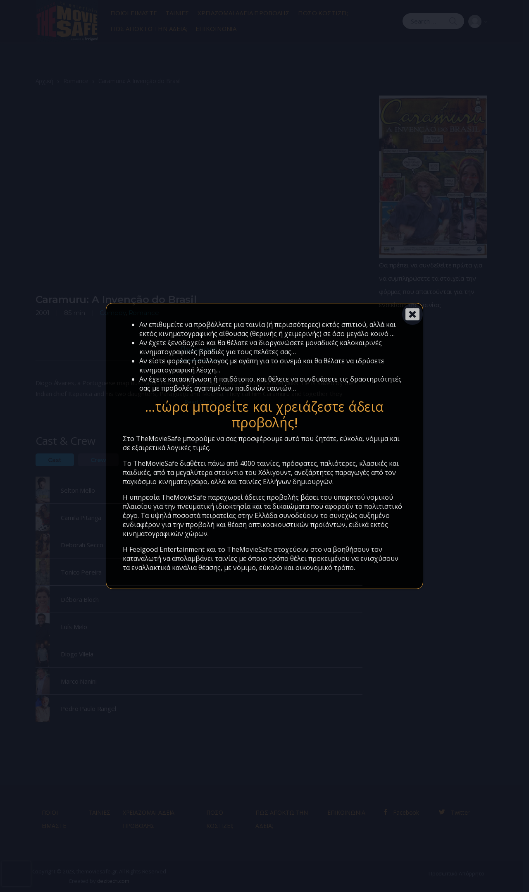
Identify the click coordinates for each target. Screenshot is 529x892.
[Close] (412, 314)
